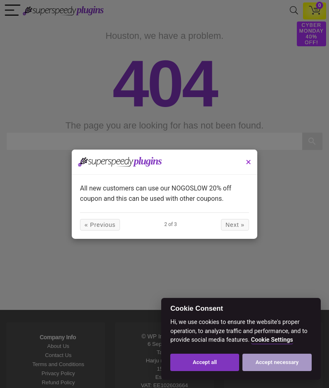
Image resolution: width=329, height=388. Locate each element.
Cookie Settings (272, 339)
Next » (235, 224)
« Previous (100, 224)
